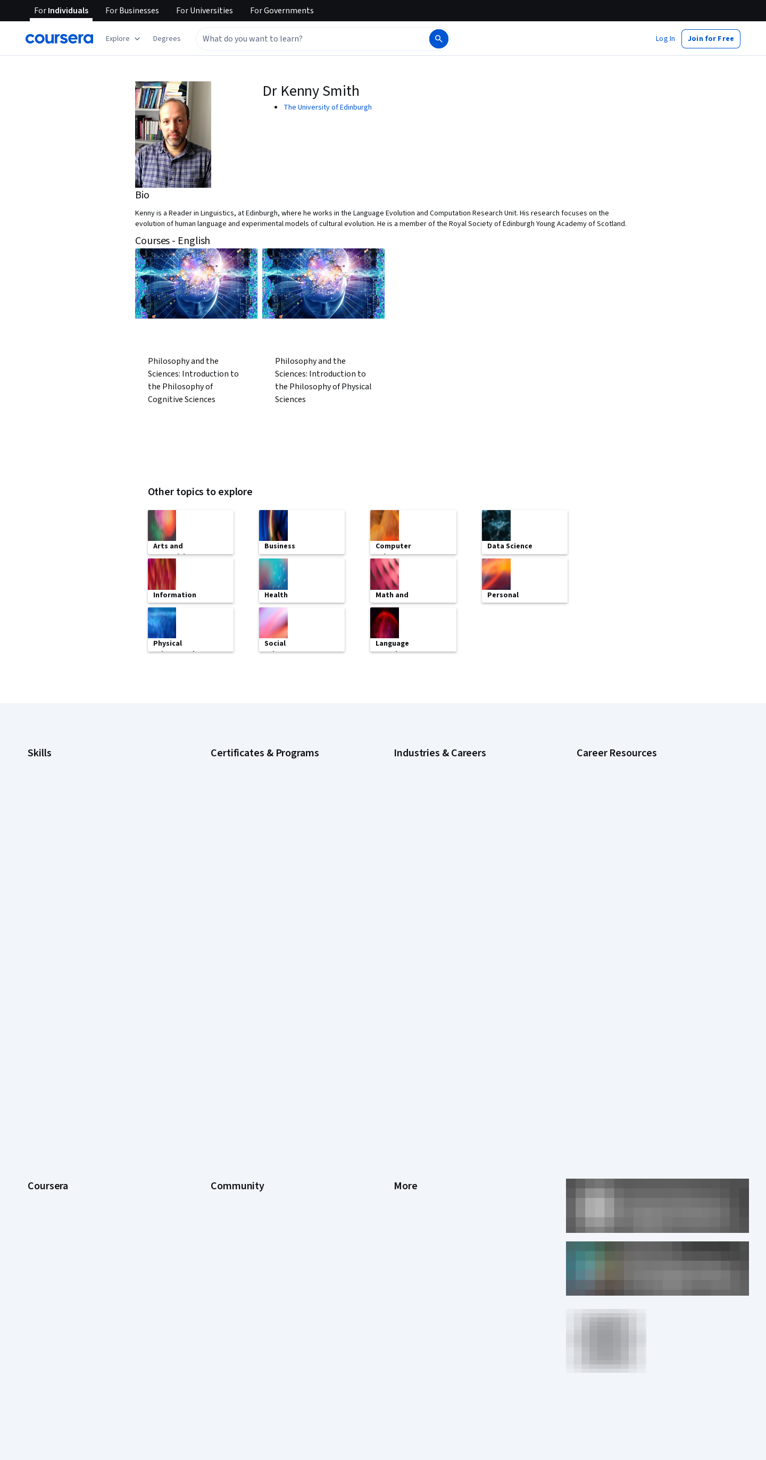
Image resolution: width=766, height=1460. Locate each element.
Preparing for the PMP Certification (632, 886)
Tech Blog (227, 1069)
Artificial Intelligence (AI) (66, 763)
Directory (408, 1117)
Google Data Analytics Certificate (263, 779)
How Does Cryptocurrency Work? (629, 822)
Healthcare (411, 859)
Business (408, 763)
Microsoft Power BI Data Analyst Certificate (279, 891)
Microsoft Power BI (57, 875)
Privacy (405, 1037)
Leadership (45, 1021)
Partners (224, 1005)
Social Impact (49, 1196)
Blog (218, 1037)
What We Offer (50, 1005)
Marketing (410, 907)
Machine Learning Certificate (256, 875)
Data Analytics (50, 795)
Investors (409, 1005)
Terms (404, 1021)
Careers (40, 1037)
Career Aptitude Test (610, 763)
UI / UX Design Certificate (250, 907)
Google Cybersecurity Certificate (264, 763)
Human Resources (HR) (429, 875)
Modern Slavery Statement (436, 1149)
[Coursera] (59, 38)
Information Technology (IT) (438, 891)
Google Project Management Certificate (274, 811)
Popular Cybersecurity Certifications (635, 870)
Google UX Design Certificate (257, 827)
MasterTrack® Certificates (69, 1101)
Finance (406, 843)
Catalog (40, 1053)
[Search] (438, 38)
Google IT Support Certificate (258, 795)
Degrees (41, 1117)
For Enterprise (50, 1133)
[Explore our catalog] (124, 38)
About (37, 989)
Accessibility (414, 1069)
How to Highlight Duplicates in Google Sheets (648, 838)
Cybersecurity (50, 779)
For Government (54, 1149)
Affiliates (407, 1133)
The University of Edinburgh (328, 107)
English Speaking (54, 827)
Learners (225, 989)
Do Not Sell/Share (421, 1164)
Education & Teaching (428, 811)
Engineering (412, 827)
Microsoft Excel (52, 859)
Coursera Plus (50, 1069)
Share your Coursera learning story (83, 1228)
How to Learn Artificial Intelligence (631, 854)
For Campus (46, 1164)
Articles (406, 1101)
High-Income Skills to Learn (619, 806)
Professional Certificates (67, 1085)
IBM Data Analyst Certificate (254, 843)
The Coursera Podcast (246, 1053)
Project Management (61, 891)
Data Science (414, 795)
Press (403, 989)
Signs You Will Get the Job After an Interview (646, 902)
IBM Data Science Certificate (256, 859)
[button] (167, 38)
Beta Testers (232, 1021)
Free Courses (49, 1212)
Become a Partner (56, 1180)
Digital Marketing (54, 811)
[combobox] (311, 39)
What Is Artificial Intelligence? (623, 918)
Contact (406, 1085)
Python (39, 907)
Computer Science (423, 779)
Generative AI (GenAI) (61, 843)
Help (401, 1053)
